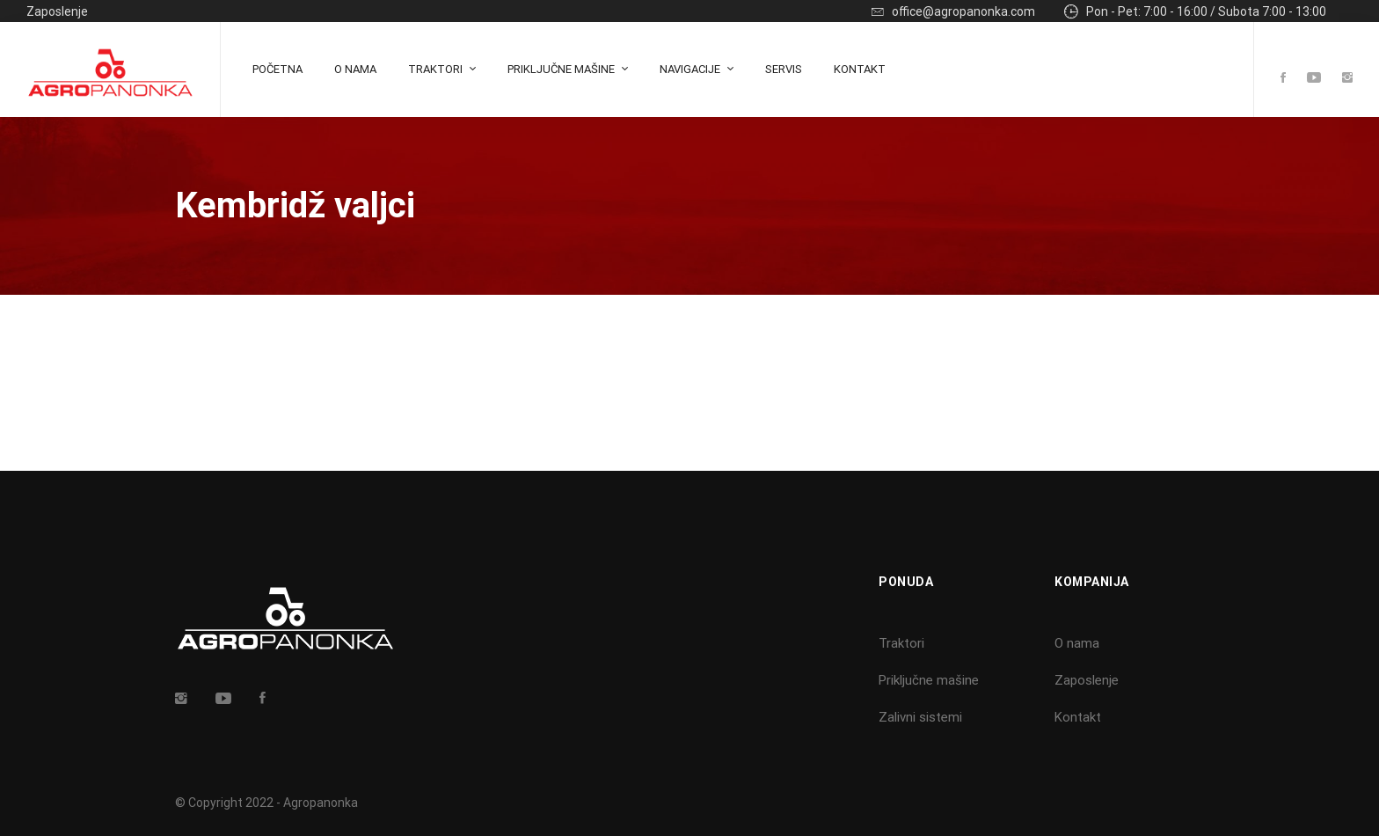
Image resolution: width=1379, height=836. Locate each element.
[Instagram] (1347, 79)
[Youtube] (1314, 79)
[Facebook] (1283, 79)
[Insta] (181, 698)
